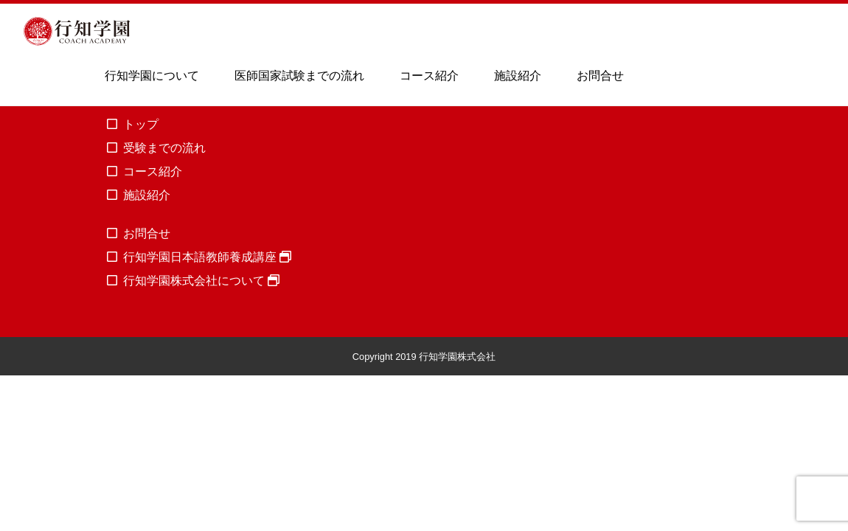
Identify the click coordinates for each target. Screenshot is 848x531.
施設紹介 (517, 75)
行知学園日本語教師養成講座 (207, 257)
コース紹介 (429, 75)
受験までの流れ (164, 148)
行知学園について (152, 75)
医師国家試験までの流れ (299, 75)
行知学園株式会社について (201, 280)
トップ (141, 124)
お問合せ (600, 75)
